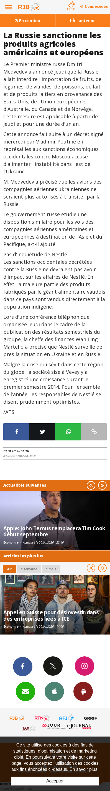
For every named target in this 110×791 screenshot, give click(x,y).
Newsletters (25, 691)
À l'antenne (83, 20)
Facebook (22, 666)
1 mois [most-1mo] (51, 569)
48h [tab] (9, 569)
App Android (83, 691)
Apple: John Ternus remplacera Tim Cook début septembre (54, 531)
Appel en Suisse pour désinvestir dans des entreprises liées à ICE (51, 615)
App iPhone (54, 691)
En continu (27, 20)
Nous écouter (97, 6)
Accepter (55, 781)
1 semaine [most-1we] (29, 569)
